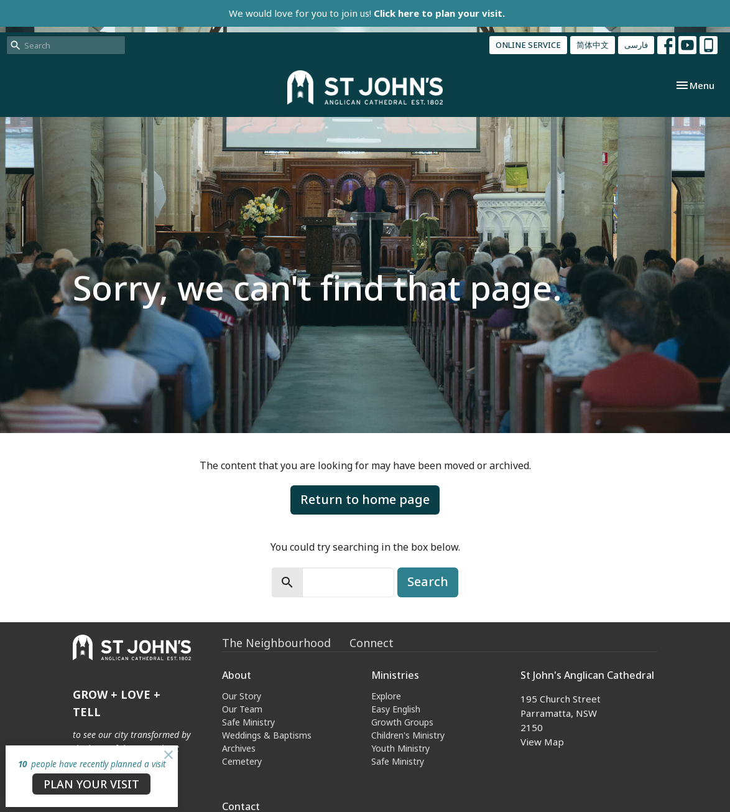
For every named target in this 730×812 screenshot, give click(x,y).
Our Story (241, 696)
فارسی (636, 44)
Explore (386, 696)
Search (427, 581)
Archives (239, 748)
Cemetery (242, 761)
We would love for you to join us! (367, 13)
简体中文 (592, 44)
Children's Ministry (408, 735)
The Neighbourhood (276, 642)
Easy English (395, 709)
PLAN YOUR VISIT (91, 784)
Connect (371, 642)
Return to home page (365, 499)
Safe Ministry (248, 722)
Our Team (242, 709)
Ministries (395, 675)
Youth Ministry (400, 748)
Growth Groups (402, 722)
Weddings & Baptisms (267, 735)
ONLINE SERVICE (528, 44)
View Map (542, 741)
